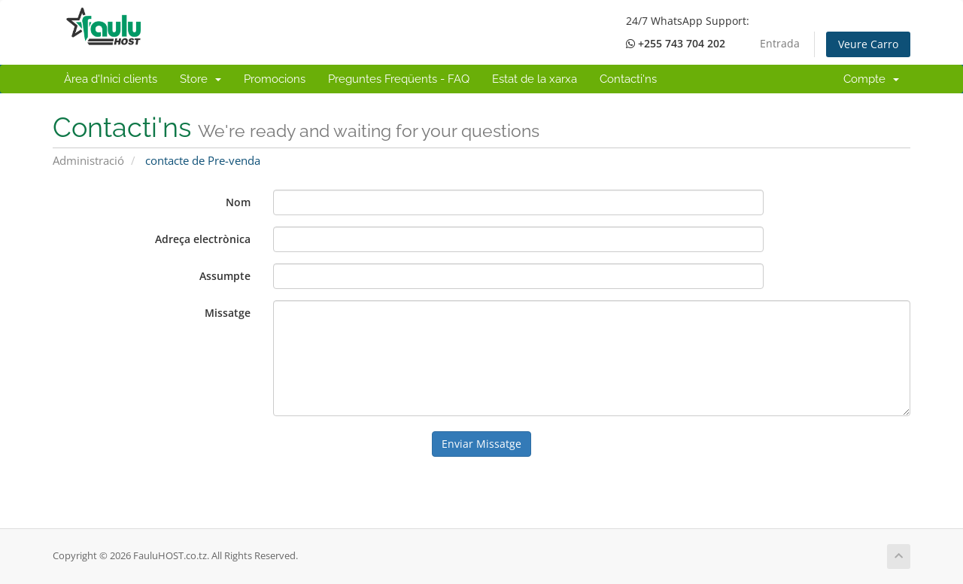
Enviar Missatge (481, 443)
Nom (238, 202)
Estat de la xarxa (534, 79)
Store (200, 79)
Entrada (780, 43)
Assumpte (225, 276)
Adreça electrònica (203, 239)
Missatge (228, 313)
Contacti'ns (628, 79)
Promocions (274, 79)
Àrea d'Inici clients (110, 79)
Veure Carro (868, 44)
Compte (871, 79)
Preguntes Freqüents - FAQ (398, 79)
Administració (88, 160)
